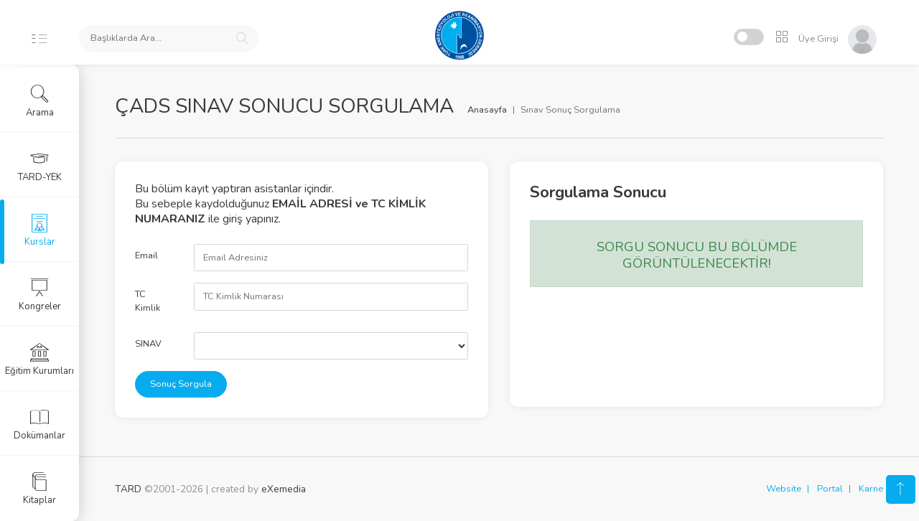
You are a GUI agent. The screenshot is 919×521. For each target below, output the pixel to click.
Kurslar (39, 230)
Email (146, 255)
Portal (830, 488)
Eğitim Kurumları (39, 359)
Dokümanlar (39, 424)
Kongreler (40, 295)
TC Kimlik (147, 301)
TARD (128, 489)
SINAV (148, 343)
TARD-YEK (40, 166)
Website (783, 488)
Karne (871, 488)
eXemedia (283, 489)
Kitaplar (39, 489)
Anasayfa (487, 109)
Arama (40, 101)
